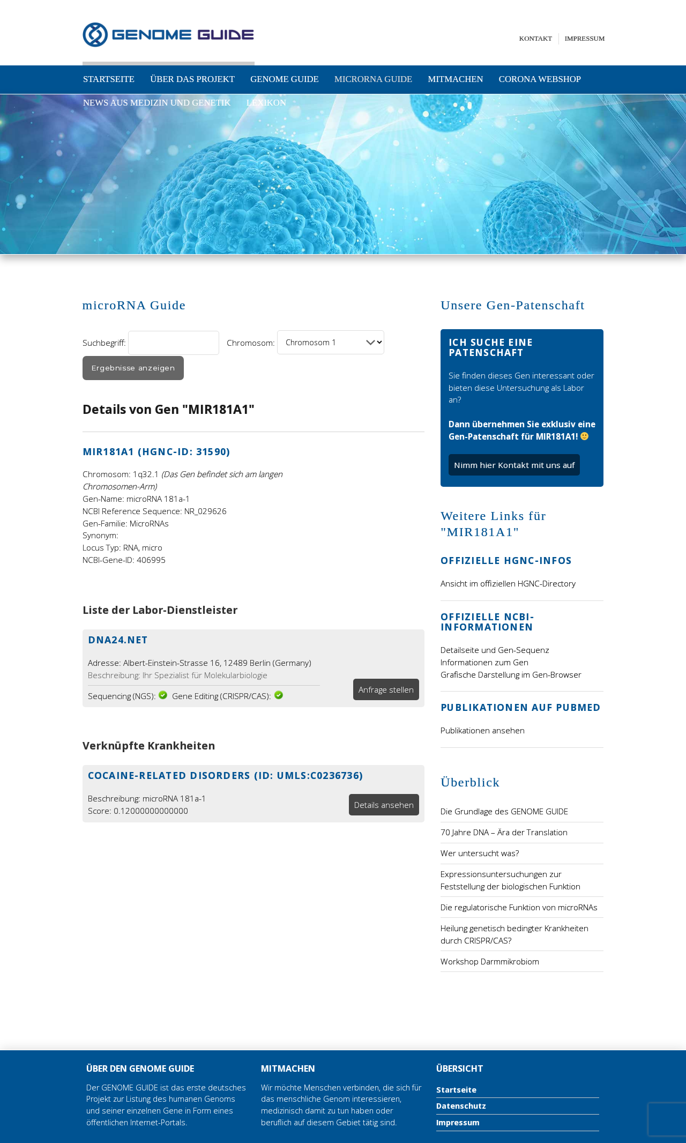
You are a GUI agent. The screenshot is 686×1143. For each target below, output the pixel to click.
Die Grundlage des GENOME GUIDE (504, 811)
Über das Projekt (192, 79)
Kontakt (535, 38)
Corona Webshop (540, 79)
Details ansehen (384, 804)
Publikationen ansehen (483, 730)
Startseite (109, 79)
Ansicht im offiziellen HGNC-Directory (508, 583)
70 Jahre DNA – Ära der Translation (504, 832)
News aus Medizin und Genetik (157, 103)
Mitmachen (455, 79)
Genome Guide (284, 79)
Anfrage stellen (386, 689)
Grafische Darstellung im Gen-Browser (511, 674)
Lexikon (266, 103)
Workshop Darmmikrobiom (490, 961)
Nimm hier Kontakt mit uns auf (514, 464)
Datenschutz (461, 1106)
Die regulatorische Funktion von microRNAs (519, 907)
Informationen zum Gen (484, 662)
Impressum (585, 38)
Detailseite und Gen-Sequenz (495, 649)
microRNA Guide (373, 79)
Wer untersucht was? (480, 853)
